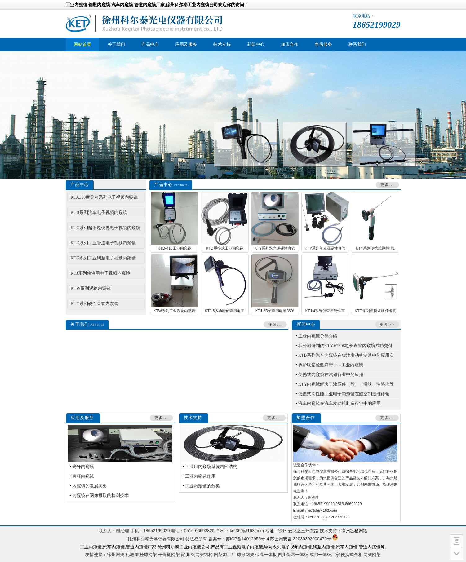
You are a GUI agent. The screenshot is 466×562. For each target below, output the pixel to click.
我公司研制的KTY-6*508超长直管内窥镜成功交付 (345, 345)
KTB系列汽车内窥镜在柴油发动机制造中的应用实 (346, 355)
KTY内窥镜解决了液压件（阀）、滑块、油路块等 (346, 384)
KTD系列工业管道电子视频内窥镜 (103, 243)
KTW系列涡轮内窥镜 (91, 288)
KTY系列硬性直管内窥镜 (95, 303)
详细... (275, 324)
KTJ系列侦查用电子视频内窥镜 (100, 273)
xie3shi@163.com (322, 510)
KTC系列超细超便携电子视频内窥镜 (105, 227)
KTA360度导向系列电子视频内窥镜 (104, 197)
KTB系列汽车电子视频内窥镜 (99, 212)
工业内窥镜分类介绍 (317, 336)
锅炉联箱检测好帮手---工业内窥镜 (330, 365)
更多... (387, 185)
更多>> (387, 324)
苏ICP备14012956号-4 (247, 538)
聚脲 (185, 554)
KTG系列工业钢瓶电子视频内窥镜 (103, 258)
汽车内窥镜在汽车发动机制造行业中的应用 (339, 403)
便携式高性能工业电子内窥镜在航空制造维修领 (343, 394)
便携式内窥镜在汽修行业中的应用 (330, 374)
